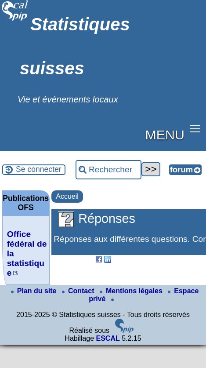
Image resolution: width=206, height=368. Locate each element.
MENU (164, 134)
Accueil (67, 196)
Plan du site (34, 291)
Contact (79, 291)
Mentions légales (132, 291)
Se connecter (38, 169)
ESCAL (107, 338)
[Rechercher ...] (108, 169)
